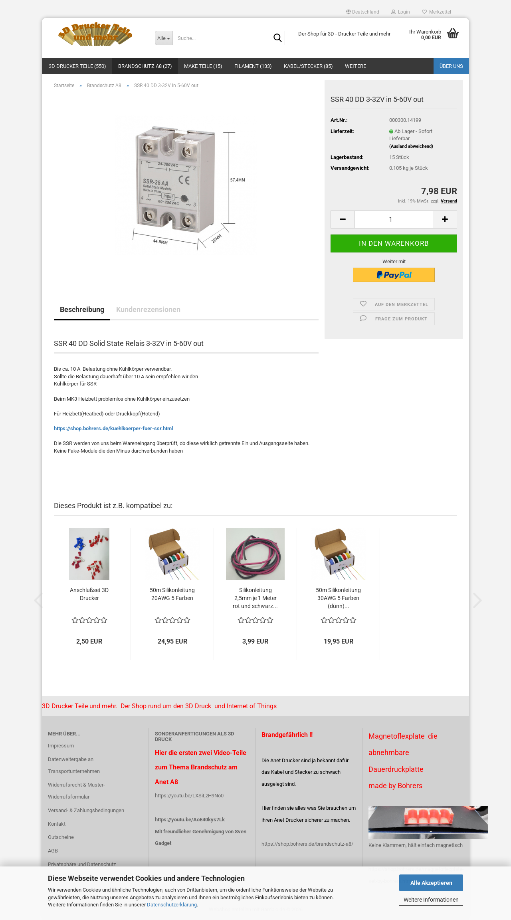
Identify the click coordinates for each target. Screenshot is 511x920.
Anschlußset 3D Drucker (89, 594)
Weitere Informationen (431, 899)
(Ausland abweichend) (411, 146)
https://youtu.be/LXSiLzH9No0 (189, 796)
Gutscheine (61, 837)
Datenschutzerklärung (172, 905)
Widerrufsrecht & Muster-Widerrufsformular (76, 791)
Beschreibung (82, 309)
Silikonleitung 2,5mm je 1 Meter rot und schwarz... (255, 598)
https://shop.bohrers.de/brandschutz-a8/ (307, 844)
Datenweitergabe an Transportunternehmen (74, 765)
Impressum (61, 746)
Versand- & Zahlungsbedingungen (86, 810)
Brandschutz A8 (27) (145, 66)
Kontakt (56, 824)
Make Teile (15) (203, 66)
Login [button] (400, 12)
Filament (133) (253, 66)
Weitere (355, 66)
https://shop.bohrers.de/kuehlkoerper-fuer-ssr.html (113, 428)
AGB (53, 851)
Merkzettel (436, 12)
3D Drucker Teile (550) (77, 66)
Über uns (451, 66)
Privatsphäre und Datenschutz (82, 864)
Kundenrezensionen (148, 309)
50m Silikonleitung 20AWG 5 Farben (172, 594)
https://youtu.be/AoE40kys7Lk (190, 820)
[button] (362, 12)
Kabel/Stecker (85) (308, 66)
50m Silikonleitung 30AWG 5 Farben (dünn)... (338, 598)
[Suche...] (163, 38)
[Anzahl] (394, 220)
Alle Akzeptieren (431, 883)
